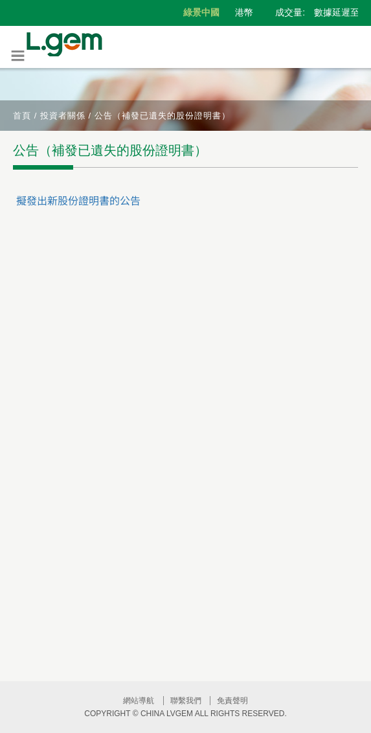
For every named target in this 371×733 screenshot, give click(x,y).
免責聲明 (232, 700)
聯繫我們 (185, 700)
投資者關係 (62, 115)
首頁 (22, 115)
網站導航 (138, 700)
